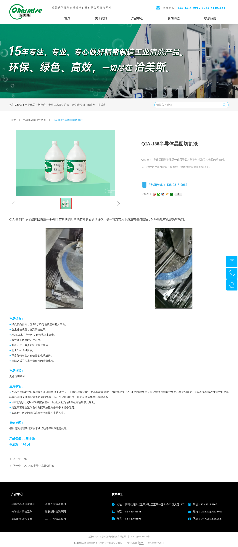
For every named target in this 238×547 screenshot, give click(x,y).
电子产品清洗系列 (55, 519)
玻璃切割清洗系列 (22, 519)
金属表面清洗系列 (55, 504)
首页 (13, 120)
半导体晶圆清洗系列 (34, 120)
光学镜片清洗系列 (22, 511)
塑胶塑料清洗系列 (55, 511)
